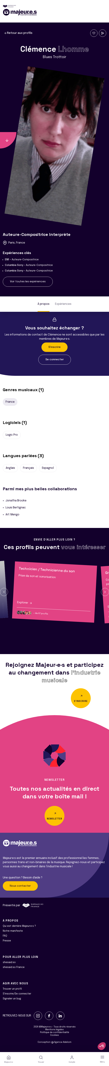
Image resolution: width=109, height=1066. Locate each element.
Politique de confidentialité (54, 1032)
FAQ (5, 936)
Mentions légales (54, 1030)
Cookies (54, 1035)
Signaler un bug (12, 998)
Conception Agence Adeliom (54, 1042)
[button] (4, 592)
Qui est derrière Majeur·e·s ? (19, 926)
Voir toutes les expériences (28, 281)
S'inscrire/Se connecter (17, 994)
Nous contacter (20, 886)
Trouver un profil (12, 989)
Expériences (63, 304)
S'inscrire (54, 347)
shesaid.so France (14, 967)
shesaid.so (9, 962)
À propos (43, 304)
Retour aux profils (18, 33)
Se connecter (54, 359)
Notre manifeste (13, 931)
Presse (7, 941)
